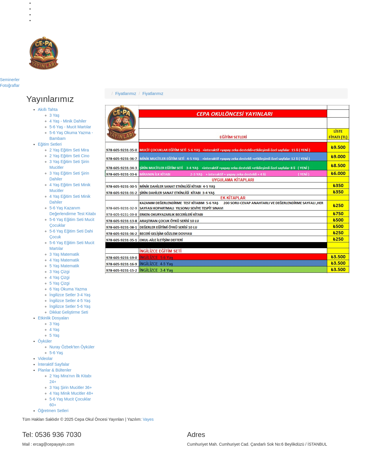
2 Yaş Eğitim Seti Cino (69, 155)
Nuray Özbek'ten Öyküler (72, 347)
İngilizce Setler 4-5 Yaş (69, 300)
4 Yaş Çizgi (59, 277)
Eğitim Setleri (50, 144)
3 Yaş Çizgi (59, 271)
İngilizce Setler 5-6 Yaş (69, 306)
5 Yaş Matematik (64, 266)
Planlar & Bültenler (54, 370)
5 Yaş (54, 335)
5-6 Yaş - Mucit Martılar (70, 127)
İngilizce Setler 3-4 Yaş (69, 294)
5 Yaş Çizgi (59, 283)
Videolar (45, 358)
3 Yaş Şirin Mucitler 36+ (70, 387)
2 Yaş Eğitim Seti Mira (69, 150)
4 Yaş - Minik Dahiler (67, 121)
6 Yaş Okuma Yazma (68, 289)
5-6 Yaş (56, 352)
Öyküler (45, 341)
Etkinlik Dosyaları (53, 318)
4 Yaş (54, 329)
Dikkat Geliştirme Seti (68, 312)
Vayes (148, 419)
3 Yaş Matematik (64, 254)
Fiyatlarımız (125, 93)
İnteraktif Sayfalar (53, 364)
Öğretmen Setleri (53, 410)
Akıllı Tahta (48, 109)
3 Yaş (54, 115)
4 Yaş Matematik (64, 260)
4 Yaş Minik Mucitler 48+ (71, 393)
